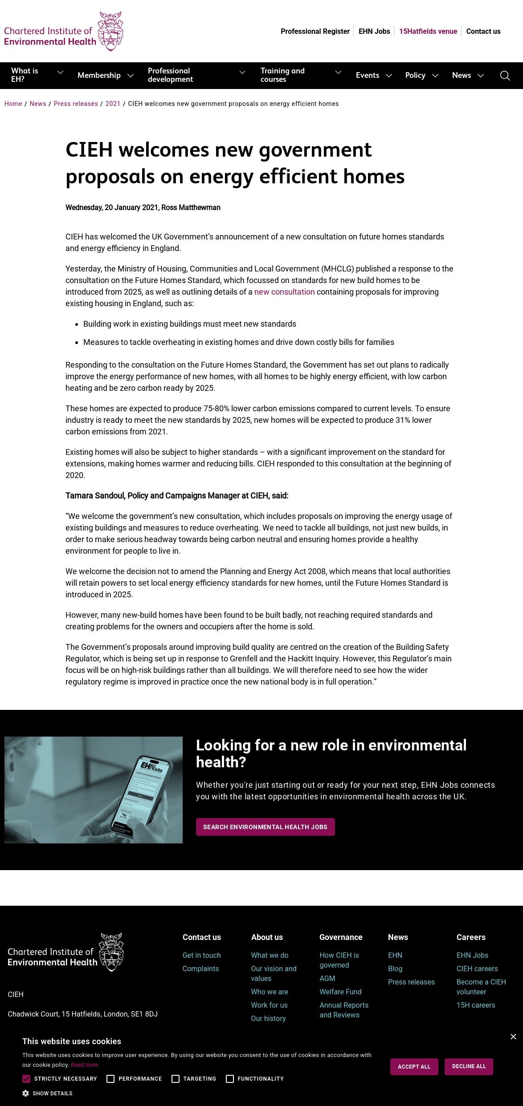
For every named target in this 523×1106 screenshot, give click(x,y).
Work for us (269, 1005)
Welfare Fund (340, 992)
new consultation (284, 291)
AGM (327, 978)
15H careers (476, 1005)
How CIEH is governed (339, 960)
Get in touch (202, 955)
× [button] (513, 1037)
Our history (268, 1018)
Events (367, 76)
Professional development (170, 75)
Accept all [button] (414, 1067)
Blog (395, 968)
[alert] (261, 1067)
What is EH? (24, 75)
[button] (200, 1093)
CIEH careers (477, 968)
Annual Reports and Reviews (343, 1010)
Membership (99, 76)
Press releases (76, 103)
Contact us (483, 31)
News (461, 76)
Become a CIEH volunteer (481, 987)
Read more (84, 1064)
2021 (113, 103)
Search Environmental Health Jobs (265, 827)
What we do (270, 955)
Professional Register (315, 31)
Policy (415, 76)
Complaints (201, 968)
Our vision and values (274, 973)
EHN (395, 955)
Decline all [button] (469, 1066)
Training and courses (283, 75)
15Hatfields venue (428, 31)
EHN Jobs (374, 31)
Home (13, 103)
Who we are (270, 992)
